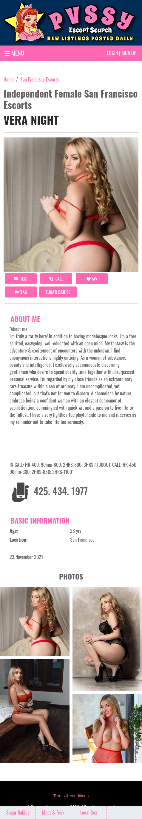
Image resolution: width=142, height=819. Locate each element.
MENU (14, 52)
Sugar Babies (57, 292)
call (56, 278)
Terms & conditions (71, 795)
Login (112, 53)
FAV (92, 278)
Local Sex (88, 812)
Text (21, 278)
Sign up (128, 53)
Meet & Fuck (53, 812)
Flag (21, 292)
